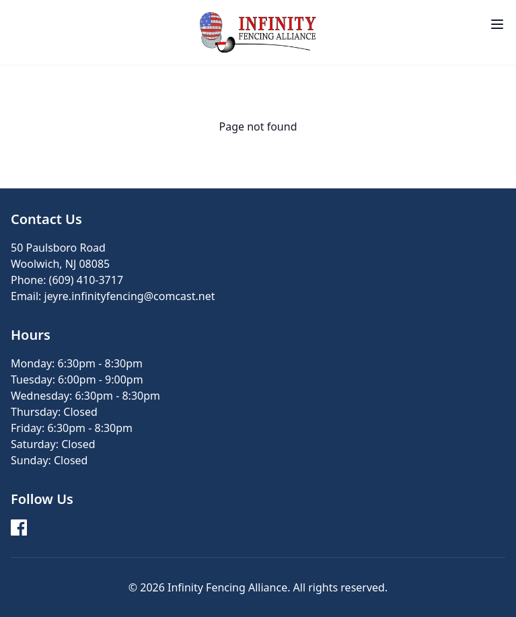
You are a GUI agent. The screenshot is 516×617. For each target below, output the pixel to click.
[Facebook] (19, 527)
